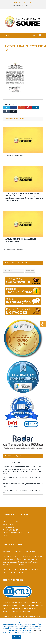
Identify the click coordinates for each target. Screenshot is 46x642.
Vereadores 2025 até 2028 (22, 5)
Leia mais (37, 630)
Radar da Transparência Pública (28, 616)
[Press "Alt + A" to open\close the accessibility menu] (43, 324)
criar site (17, 603)
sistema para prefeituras (31, 603)
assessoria (19, 605)
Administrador (11, 56)
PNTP (13, 616)
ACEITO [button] (17, 637)
